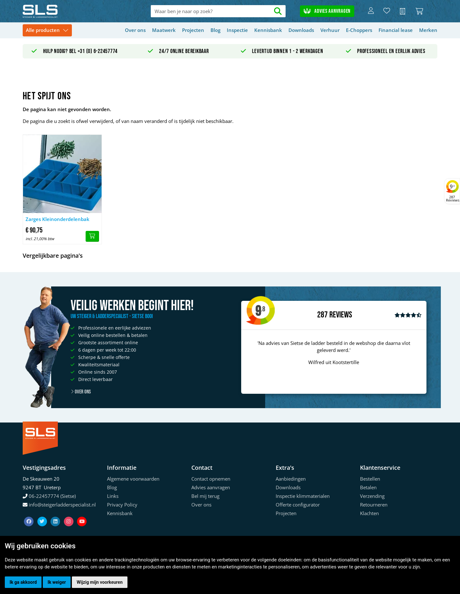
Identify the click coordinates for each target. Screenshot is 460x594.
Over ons (135, 30)
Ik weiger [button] (57, 582)
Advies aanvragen (327, 11)
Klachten (369, 513)
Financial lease (396, 30)
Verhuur (330, 30)
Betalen (368, 487)
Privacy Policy (122, 504)
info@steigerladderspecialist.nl (62, 504)
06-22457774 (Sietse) (52, 496)
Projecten (193, 30)
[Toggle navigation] (47, 30)
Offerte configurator (298, 504)
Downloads (301, 30)
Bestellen (370, 479)
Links (113, 496)
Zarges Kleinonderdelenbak (57, 219)
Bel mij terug (205, 496)
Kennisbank (268, 30)
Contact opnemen (210, 479)
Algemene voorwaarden (133, 479)
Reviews (340, 315)
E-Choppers (359, 30)
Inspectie (237, 30)
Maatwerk (164, 30)
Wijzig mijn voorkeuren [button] (100, 582)
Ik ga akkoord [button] (23, 582)
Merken (428, 30)
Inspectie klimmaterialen (303, 496)
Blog (215, 30)
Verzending (372, 496)
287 (322, 315)
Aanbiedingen (291, 479)
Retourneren (373, 504)
